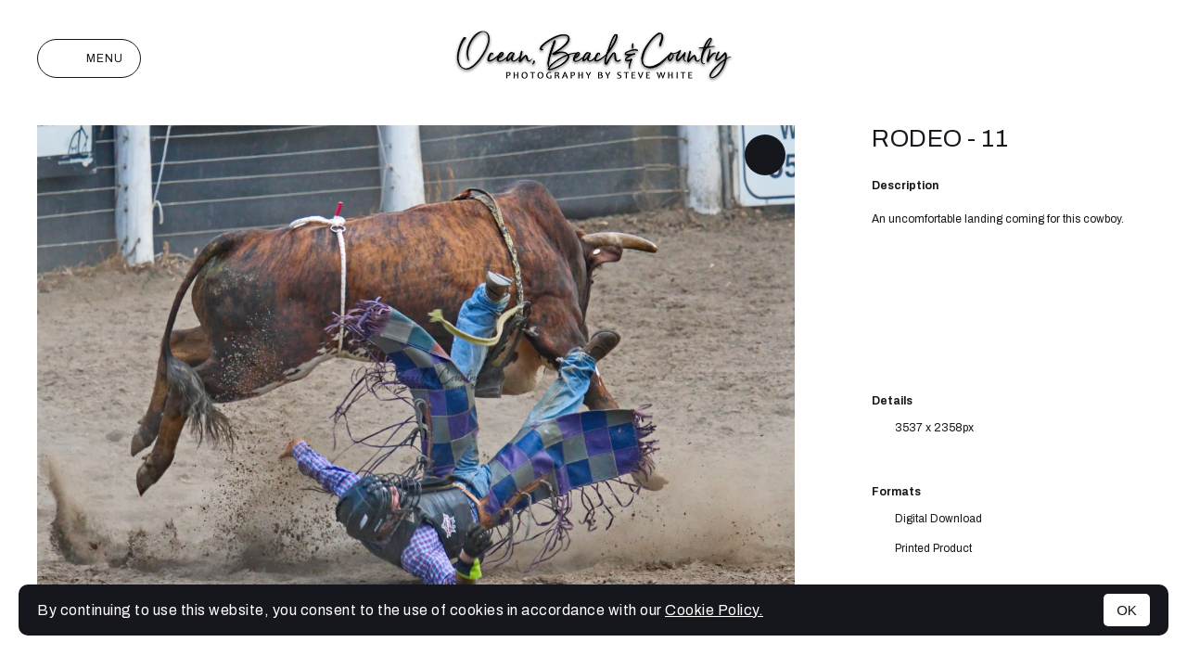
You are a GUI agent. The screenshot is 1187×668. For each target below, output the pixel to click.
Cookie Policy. (714, 610)
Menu (89, 58)
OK (1127, 610)
